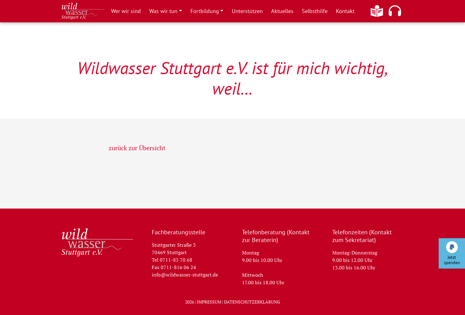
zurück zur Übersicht (137, 148)
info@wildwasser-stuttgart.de (185, 274)
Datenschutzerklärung (252, 302)
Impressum (209, 302)
